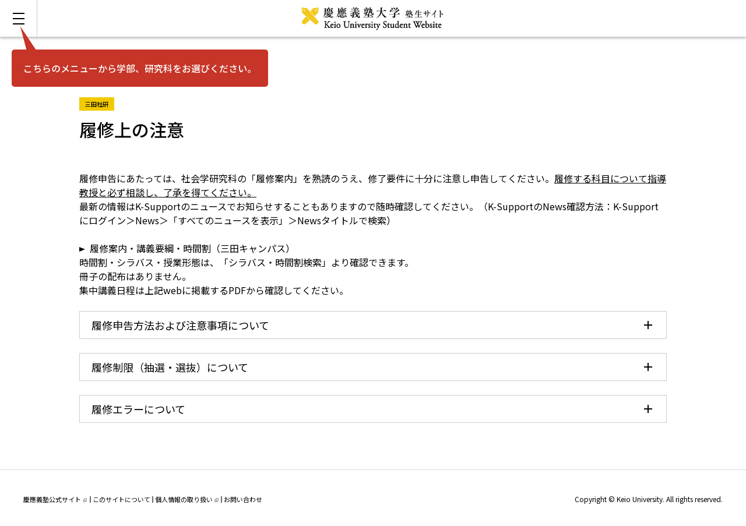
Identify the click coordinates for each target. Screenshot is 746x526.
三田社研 (99, 102)
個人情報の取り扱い (187, 499)
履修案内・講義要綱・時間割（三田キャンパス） (192, 248)
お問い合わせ (243, 499)
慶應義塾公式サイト (55, 499)
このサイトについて (121, 499)
